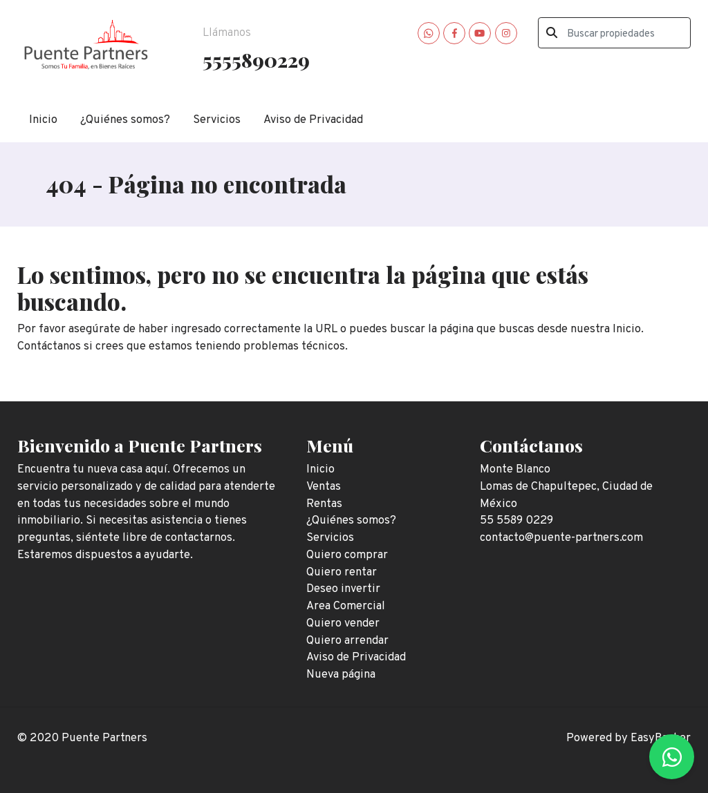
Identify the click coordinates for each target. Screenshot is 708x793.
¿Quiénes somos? (125, 120)
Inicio (43, 120)
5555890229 (256, 59)
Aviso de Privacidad (313, 120)
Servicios (217, 120)
